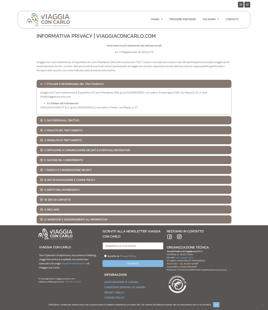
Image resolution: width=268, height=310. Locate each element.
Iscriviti (133, 263)
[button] (134, 84)
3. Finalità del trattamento (63, 130)
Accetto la (111, 256)
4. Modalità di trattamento (63, 140)
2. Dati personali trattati (61, 120)
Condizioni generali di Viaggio (125, 287)
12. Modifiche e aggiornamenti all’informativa (76, 219)
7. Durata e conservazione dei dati (68, 170)
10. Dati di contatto (57, 200)
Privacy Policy (128, 256)
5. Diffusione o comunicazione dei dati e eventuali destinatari (87, 150)
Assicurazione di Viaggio (121, 282)
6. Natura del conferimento (63, 160)
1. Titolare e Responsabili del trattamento (74, 84)
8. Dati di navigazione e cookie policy (69, 180)
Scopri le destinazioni (74, 263)
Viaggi (157, 19)
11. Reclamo (51, 209)
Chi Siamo (211, 19)
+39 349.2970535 (73, 281)
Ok (216, 304)
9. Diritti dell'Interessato (61, 190)
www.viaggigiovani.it (184, 257)
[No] (262, 304)
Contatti (232, 19)
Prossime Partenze (182, 19)
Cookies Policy (114, 297)
